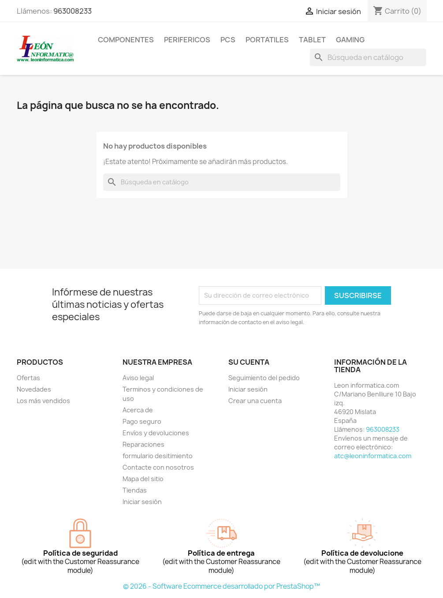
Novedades (34, 389)
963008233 (72, 11)
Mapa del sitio (143, 479)
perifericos (187, 40)
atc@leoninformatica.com (372, 456)
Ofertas (28, 378)
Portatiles (267, 40)
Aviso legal (138, 378)
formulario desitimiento (158, 456)
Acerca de (138, 410)
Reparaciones (143, 444)
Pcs (227, 40)
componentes (126, 40)
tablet (312, 40)
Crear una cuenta (255, 400)
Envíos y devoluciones (156, 433)
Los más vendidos (43, 400)
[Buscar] (368, 57)
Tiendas (135, 490)
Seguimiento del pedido (264, 378)
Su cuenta (248, 362)
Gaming (350, 40)
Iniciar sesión (142, 501)
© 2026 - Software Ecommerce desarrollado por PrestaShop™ (221, 586)
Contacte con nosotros (158, 467)
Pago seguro (142, 421)
